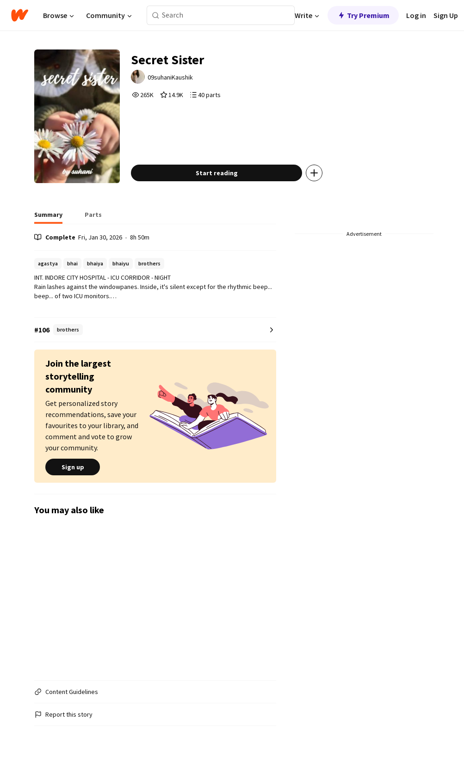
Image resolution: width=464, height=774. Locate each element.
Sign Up (445, 15)
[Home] (19, 15)
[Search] (156, 15)
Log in (416, 15)
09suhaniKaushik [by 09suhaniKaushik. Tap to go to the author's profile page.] (170, 77)
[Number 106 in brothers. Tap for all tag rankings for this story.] (155, 330)
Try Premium (363, 15)
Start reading (217, 173)
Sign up (72, 467)
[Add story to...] (314, 173)
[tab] (48, 217)
